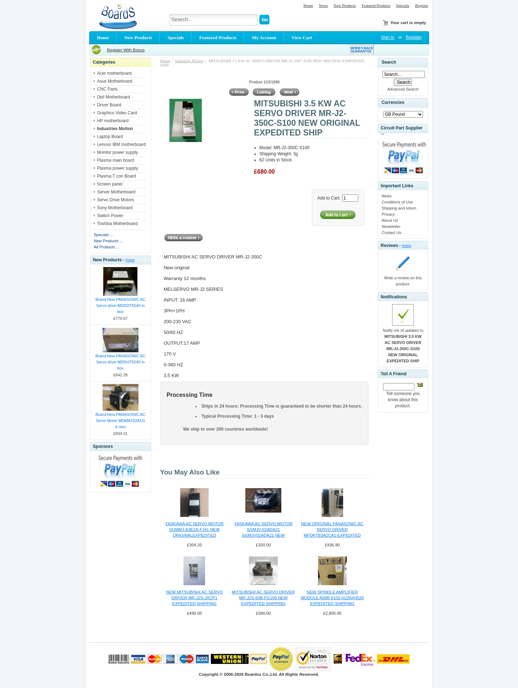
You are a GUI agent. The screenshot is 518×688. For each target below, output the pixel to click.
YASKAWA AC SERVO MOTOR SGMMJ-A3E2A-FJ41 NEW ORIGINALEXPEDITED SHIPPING (194, 530)
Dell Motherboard (113, 97)
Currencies (393, 102)
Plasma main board (115, 160)
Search (389, 62)
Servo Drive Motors (115, 199)
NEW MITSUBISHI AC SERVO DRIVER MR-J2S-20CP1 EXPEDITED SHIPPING (194, 598)
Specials (402, 5)
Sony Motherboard (115, 207)
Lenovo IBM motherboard (121, 144)
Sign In (387, 37)
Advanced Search (403, 89)
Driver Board (109, 104)
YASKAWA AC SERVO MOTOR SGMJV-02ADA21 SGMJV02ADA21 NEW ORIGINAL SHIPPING (263, 530)
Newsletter (391, 226)
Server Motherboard (116, 191)
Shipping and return (399, 208)
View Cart (302, 37)
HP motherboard (113, 120)
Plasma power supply (117, 168)
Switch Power (110, 215)
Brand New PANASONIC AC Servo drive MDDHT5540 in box (120, 362)
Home (308, 5)
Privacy (388, 214)
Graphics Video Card (117, 112)
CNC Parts (107, 89)
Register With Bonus (126, 50)
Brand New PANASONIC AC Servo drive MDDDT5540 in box (120, 305)
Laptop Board (110, 136)
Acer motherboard (114, 73)
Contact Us (391, 232)
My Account (264, 37)
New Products (344, 5)
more (130, 260)
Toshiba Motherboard (117, 223)
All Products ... (106, 247)
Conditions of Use (397, 202)
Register (421, 5)
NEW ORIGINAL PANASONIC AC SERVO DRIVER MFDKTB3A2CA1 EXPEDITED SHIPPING (332, 530)
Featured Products (376, 5)
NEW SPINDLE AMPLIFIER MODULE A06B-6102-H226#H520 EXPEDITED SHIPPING (332, 598)
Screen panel (110, 184)
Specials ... (103, 235)
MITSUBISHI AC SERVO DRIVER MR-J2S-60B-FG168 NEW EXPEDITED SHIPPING (263, 598)
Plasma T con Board (116, 176)
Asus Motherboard (114, 81)
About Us (390, 220)
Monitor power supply (117, 152)
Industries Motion (189, 61)
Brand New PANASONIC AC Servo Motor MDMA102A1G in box (120, 420)
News (323, 5)
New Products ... (108, 241)
